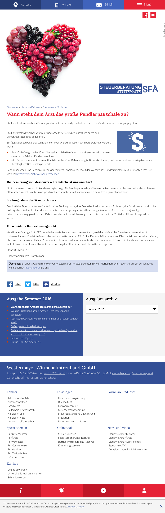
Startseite (12, 107)
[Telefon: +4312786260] (61, 5)
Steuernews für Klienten (122, 434)
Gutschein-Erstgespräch (21, 410)
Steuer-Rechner (67, 434)
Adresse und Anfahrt (19, 398)
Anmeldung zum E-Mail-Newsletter (128, 449)
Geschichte (14, 406)
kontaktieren (33, 267)
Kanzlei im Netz (16, 418)
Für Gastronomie (17, 445)
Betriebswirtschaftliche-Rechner (76, 442)
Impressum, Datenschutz (40, 377)
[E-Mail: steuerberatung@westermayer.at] (103, 5)
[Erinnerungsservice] (61, 490)
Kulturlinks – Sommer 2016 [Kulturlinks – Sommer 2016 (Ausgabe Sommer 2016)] (26, 342)
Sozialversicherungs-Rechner (74, 438)
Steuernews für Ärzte (120, 438)
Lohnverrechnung (68, 406)
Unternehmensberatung (71, 410)
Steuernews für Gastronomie (125, 442)
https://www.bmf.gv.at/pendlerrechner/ (38, 174)
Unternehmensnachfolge (72, 421)
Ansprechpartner (17, 402)
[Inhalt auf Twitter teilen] (33, 284)
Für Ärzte (13, 438)
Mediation (64, 418)
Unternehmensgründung (72, 398)
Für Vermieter (15, 442)
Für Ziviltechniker (17, 453)
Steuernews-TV (117, 445)
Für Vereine (14, 449)
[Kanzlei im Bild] (103, 490)
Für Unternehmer (17, 434)
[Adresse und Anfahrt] (20, 5)
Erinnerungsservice (69, 445)
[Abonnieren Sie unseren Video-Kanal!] (153, 15)
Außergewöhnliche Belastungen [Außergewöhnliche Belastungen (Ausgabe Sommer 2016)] (28, 326)
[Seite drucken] (52, 284)
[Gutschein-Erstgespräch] (20, 490)
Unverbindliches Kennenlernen (25, 473)
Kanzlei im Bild (16, 414)
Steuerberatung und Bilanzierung (76, 414)
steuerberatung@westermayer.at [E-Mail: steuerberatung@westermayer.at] (132, 373)
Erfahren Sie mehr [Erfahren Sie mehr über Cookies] (75, 507)
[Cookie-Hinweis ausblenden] (161, 506)
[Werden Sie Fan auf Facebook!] (145, 15)
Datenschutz (15, 377)
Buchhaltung (65, 402)
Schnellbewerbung (18, 477)
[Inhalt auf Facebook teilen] (15, 284)
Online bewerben (17, 470)
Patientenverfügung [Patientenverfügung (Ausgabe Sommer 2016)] (22, 338)
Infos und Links (16, 457)
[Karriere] (144, 490)
